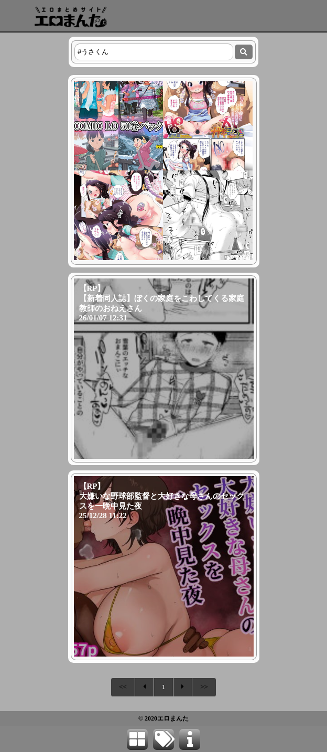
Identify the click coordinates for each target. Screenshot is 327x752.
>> (204, 687)
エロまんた (173, 718)
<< (123, 687)
